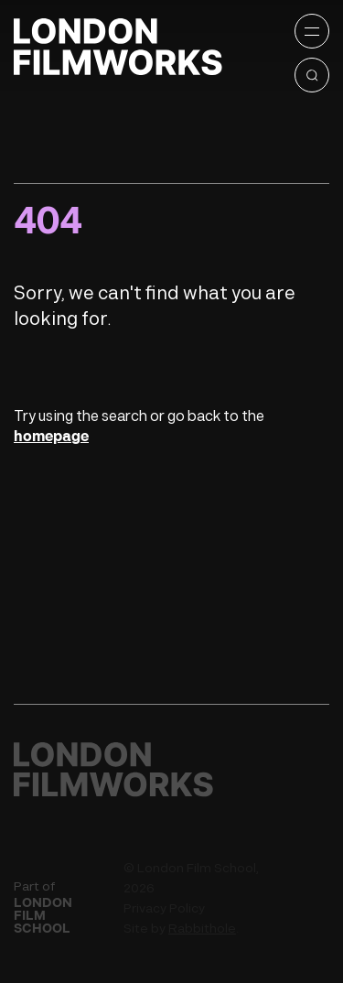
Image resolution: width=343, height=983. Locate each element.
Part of (62, 907)
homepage (51, 437)
